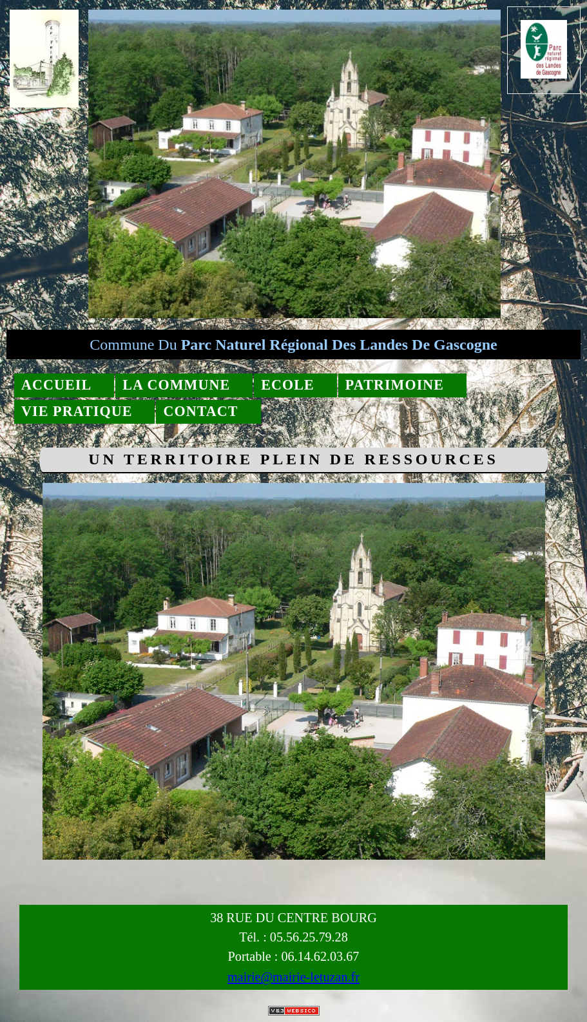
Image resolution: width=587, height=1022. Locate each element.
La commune (176, 385)
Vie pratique (76, 411)
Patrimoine (394, 385)
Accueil (56, 385)
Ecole (287, 385)
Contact (200, 411)
